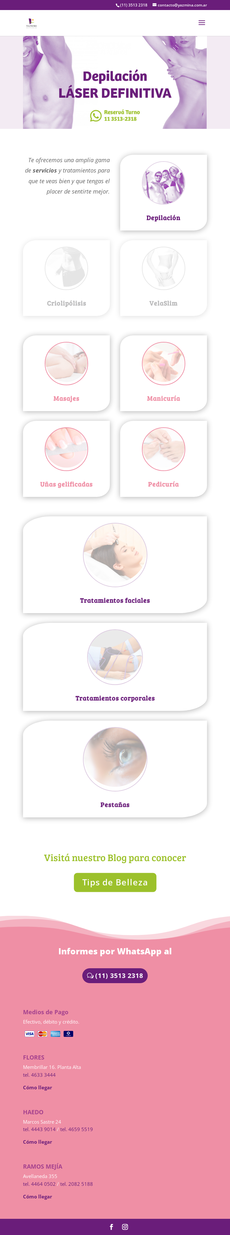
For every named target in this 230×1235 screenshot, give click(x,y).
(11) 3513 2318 (119, 975)
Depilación (163, 217)
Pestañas (115, 804)
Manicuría (163, 398)
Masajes (66, 398)
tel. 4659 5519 (76, 1129)
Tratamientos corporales (115, 697)
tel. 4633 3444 (39, 1075)
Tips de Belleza (115, 882)
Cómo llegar (37, 1087)
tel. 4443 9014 (39, 1129)
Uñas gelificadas (66, 483)
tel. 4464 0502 (39, 1184)
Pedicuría (163, 483)
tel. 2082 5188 (76, 1184)
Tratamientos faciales (115, 600)
